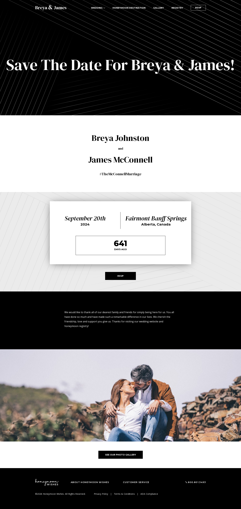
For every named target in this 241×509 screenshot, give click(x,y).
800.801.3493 (197, 482)
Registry (177, 7)
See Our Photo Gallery (120, 454)
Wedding (97, 7)
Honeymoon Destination (129, 7)
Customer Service (136, 482)
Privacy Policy (101, 493)
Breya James (51, 7)
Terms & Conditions (125, 493)
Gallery (158, 7)
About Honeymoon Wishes (90, 482)
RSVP (198, 7)
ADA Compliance (149, 493)
